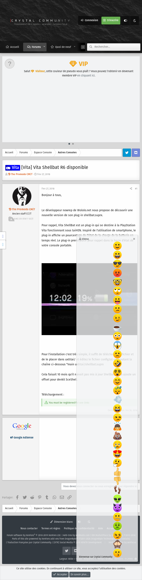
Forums (36, 47)
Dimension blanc (61, 522)
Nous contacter (29, 528)
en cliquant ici (86, 76)
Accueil (14, 47)
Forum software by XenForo (34, 535)
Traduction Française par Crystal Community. (29, 542)
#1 (136, 189)
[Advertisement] (71, 111)
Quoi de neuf (63, 47)
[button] (44, 47)
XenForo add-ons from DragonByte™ (60, 539)
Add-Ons (67, 535)
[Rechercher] (117, 47)
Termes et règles (50, 528)
